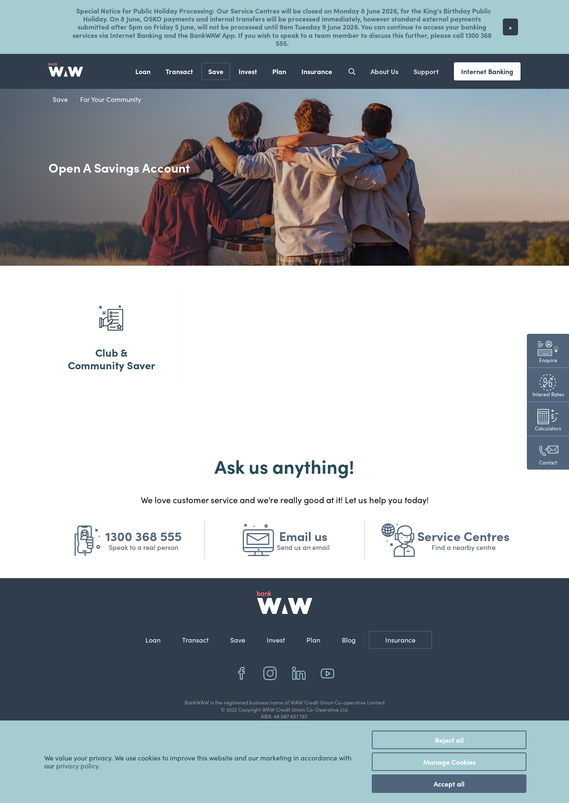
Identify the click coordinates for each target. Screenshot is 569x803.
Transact (179, 71)
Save (215, 71)
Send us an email (303, 559)
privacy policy (77, 765)
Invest (248, 71)
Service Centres (463, 548)
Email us (303, 548)
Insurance (316, 71)
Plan (279, 71)
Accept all (449, 783)
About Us (384, 71)
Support (426, 71)
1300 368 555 (143, 548)
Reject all (449, 739)
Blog (349, 652)
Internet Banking (487, 71)
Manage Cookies (449, 761)
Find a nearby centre (464, 559)
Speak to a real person (143, 559)
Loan (142, 71)
